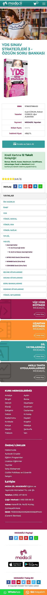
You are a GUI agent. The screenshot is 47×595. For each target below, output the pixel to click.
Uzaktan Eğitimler (13, 461)
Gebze (8, 414)
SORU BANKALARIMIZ (12, 284)
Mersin (8, 429)
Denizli (8, 403)
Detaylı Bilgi (39, 314)
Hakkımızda (10, 450)
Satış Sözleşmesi (12, 469)
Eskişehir (9, 410)
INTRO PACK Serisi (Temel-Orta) (17, 257)
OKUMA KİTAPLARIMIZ (12, 278)
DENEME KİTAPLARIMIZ (13, 289)
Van (25, 433)
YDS (5, 213)
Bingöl (8, 399)
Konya (8, 425)
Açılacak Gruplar (12, 454)
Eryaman (28, 406)
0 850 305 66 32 (26, 499)
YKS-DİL (6, 242)
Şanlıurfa (28, 429)
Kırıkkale (9, 421)
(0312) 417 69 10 (20, 495)
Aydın (26, 395)
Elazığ (8, 406)
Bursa (26, 399)
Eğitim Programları (14, 457)
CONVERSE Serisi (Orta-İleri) (16, 266)
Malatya (27, 425)
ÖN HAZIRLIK (9, 202)
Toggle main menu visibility (44, 3)
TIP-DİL (6, 236)
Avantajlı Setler (11, 245)
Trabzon (8, 433)
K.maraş (27, 414)
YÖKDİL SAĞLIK (9, 230)
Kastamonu (10, 418)
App (11, 592)
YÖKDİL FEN (8, 225)
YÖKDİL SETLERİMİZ (11, 295)
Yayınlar (8, 465)
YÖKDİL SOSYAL (10, 219)
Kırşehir (27, 421)
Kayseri (27, 418)
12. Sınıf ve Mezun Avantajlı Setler (20, 252)
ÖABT (5, 207)
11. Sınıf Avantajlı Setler (16, 248)
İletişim (8, 476)
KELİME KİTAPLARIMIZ (12, 272)
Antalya (8, 395)
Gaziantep (28, 410)
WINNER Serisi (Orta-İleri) (15, 261)
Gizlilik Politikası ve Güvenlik (18, 472)
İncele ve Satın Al (23, 144)
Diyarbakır (28, 403)
